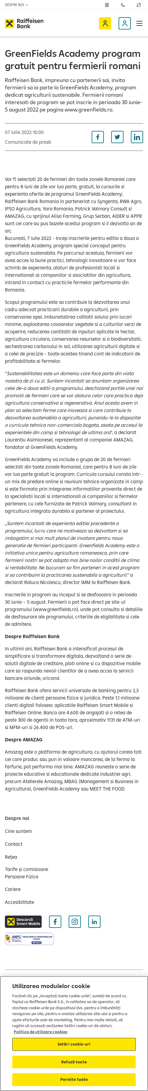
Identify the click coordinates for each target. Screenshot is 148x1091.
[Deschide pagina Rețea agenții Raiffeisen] (107, 5)
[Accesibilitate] (19, 902)
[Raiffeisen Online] (105, 23)
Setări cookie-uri (74, 1044)
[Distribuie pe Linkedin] (137, 137)
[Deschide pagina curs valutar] (139, 5)
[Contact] (13, 844)
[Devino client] (125, 23)
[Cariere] (13, 889)
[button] (139, 23)
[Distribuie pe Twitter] (117, 137)
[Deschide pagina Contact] (123, 5)
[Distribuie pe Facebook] (98, 137)
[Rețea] (11, 857)
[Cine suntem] (18, 831)
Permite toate (74, 1079)
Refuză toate (74, 1061)
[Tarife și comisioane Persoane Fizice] (37, 872)
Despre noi (16, 4)
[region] (74, 1033)
